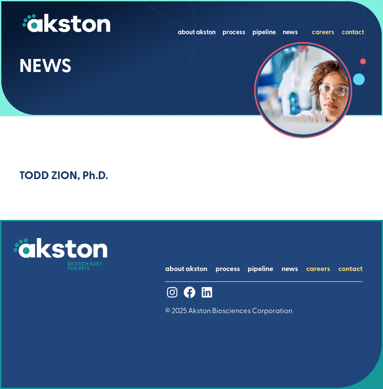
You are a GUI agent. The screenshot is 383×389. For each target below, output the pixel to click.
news (290, 33)
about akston (197, 33)
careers (323, 33)
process (234, 33)
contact (353, 33)
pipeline (264, 33)
